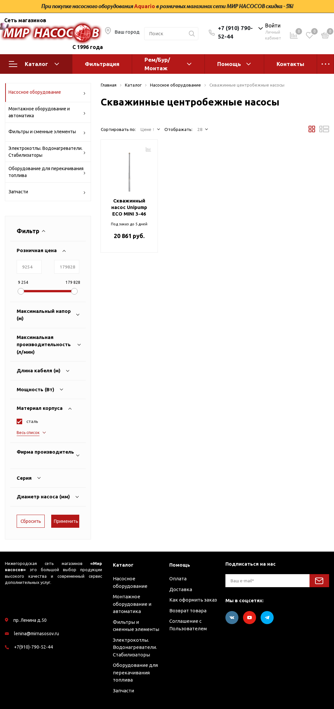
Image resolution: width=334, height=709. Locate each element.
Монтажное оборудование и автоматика (47, 112)
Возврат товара (187, 610)
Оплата (178, 578)
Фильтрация (102, 64)
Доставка (180, 589)
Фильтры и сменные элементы (47, 133)
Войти (273, 25)
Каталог (34, 64)
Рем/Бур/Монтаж (157, 63)
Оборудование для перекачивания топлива (47, 172)
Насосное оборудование (47, 93)
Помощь (229, 64)
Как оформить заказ (193, 600)
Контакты (290, 64)
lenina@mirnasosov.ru (36, 633)
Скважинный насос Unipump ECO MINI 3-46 (129, 207)
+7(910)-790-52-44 (33, 647)
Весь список (28, 432)
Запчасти (47, 193)
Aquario (144, 6)
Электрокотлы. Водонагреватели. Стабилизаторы (47, 152)
